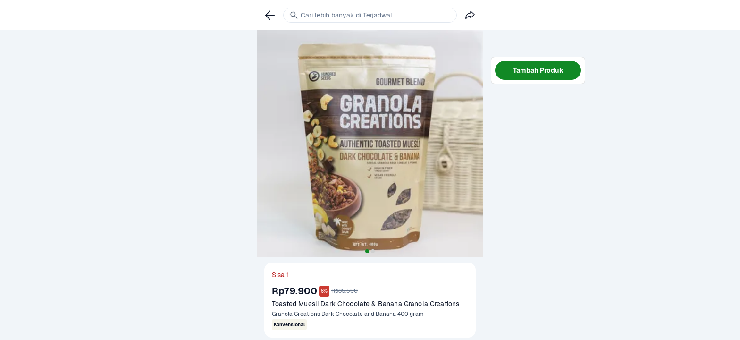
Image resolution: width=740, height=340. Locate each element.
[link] (270, 15)
